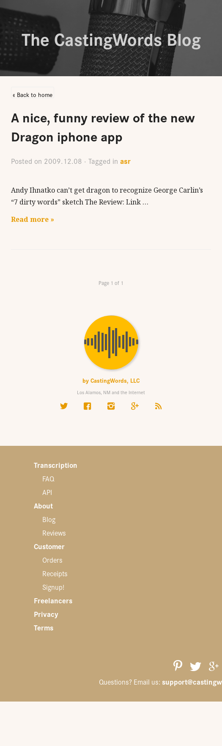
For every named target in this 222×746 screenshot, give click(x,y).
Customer (49, 546)
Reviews (54, 532)
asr (125, 160)
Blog (48, 519)
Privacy (46, 614)
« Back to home (32, 94)
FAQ (48, 478)
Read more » (32, 219)
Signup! (53, 586)
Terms (43, 627)
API (47, 492)
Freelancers (53, 600)
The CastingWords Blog (111, 38)
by (111, 380)
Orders (52, 559)
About (43, 505)
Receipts (55, 573)
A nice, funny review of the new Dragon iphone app (103, 126)
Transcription (55, 465)
